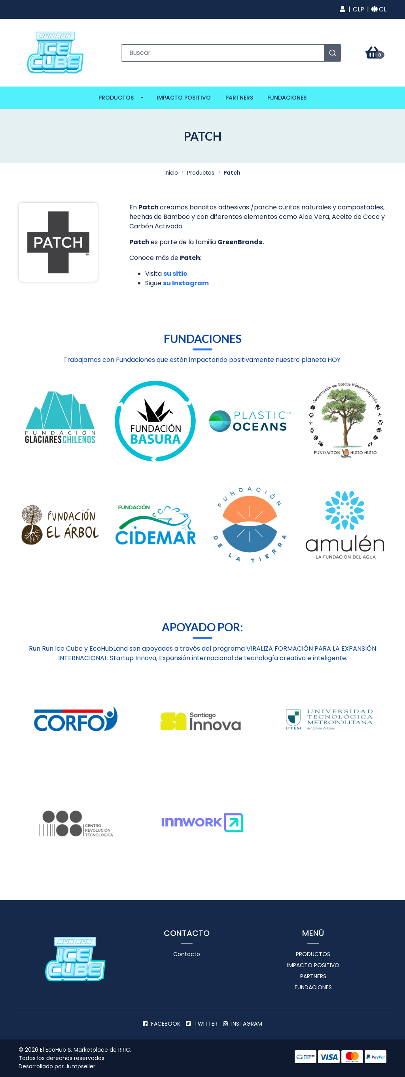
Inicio (171, 173)
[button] (342, 9)
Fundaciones (287, 98)
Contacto (186, 954)
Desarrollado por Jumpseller (57, 1066)
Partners (239, 98)
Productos (116, 98)
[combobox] (231, 53)
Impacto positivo (184, 98)
